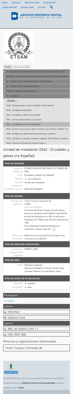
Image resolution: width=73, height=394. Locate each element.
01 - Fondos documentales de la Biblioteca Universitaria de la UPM (35, 71)
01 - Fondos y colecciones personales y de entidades (29, 81)
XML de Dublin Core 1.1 (21, 329)
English (41, 7)
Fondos (7, 66)
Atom (21, 387)
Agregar (10, 300)
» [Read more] (54, 229)
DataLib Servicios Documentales (38, 382)
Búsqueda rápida (22, 66)
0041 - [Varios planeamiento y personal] (23, 119)
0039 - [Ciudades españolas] (18, 110)
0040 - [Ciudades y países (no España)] (23, 115)
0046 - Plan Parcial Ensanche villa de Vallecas (26, 143)
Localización (49, 2)
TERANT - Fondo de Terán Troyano (21, 91)
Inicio (4, 2)
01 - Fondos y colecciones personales (22, 86)
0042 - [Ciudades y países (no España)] (23, 124)
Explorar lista (14, 317)
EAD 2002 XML (15, 334)
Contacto (16, 2)
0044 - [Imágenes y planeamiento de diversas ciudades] (30, 133)
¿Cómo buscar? (9, 7)
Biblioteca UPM (32, 2)
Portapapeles (51, 7)
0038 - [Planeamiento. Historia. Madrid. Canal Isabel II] (30, 105)
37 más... (11, 100)
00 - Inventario (12, 96)
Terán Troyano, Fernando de (37, 201)
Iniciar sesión (27, 7)
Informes (12, 312)
